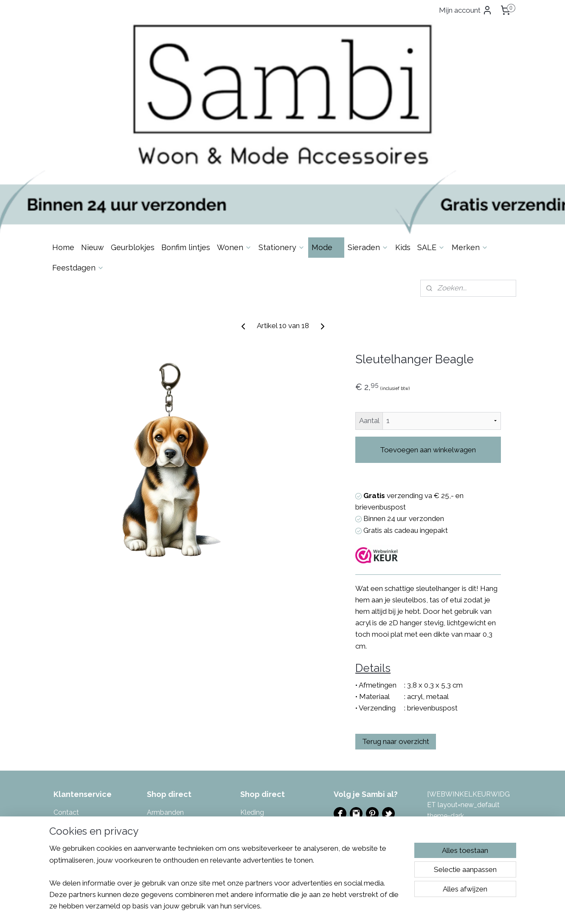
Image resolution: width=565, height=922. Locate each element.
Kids (402, 136)
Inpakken (161, 756)
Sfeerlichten (259, 756)
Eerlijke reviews (77, 788)
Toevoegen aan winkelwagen (428, 338)
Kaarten (159, 777)
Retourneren (72, 734)
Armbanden (165, 701)
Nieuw (92, 136)
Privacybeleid (74, 767)
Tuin (246, 810)
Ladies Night (353, 736)
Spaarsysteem (76, 777)
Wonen (234, 136)
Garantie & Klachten (84, 745)
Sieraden (368, 136)
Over (72, 712)
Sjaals (249, 767)
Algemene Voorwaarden (91, 756)
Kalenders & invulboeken (185, 788)
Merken (470, 136)
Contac (64, 701)
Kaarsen (159, 767)
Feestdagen (78, 156)
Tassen (251, 777)
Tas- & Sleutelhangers (274, 788)
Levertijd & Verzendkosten (94, 723)
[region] (226, 882)
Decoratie (162, 723)
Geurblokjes (133, 136)
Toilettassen (259, 799)
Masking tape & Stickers (277, 712)
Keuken (158, 810)
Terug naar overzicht (395, 630)
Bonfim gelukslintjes (178, 712)
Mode (326, 136)
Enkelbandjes (167, 734)
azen (281, 745)
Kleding (252, 701)
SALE (431, 136)
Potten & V (256, 745)
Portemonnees (263, 734)
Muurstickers (260, 723)
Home (63, 136)
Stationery (282, 136)
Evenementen (355, 725)
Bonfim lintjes (185, 136)
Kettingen (162, 799)
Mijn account (465, 10)
